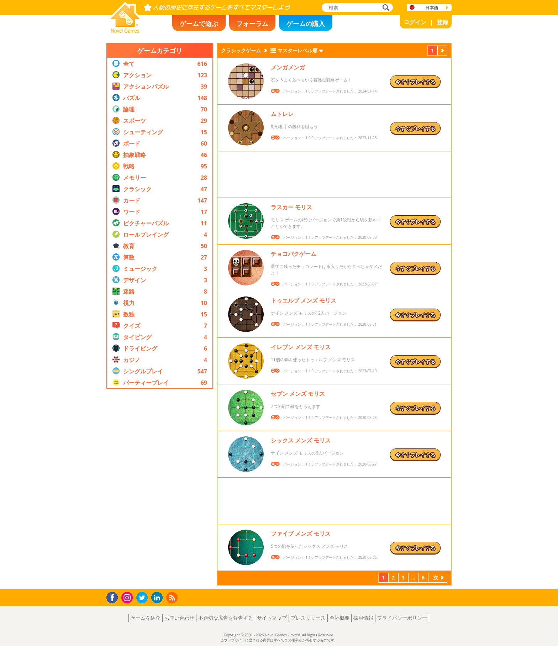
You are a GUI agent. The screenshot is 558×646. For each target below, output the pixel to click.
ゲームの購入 (305, 23)
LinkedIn (158, 598)
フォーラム (252, 23)
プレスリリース (308, 617)
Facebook (114, 597)
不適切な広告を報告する (225, 617)
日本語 (431, 8)
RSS (173, 597)
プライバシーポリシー (402, 617)
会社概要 (339, 617)
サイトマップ (272, 617)
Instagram (128, 597)
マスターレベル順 (297, 50)
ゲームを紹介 (145, 617)
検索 (385, 8)
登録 (442, 22)
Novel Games (124, 30)
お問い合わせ (179, 617)
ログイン (415, 22)
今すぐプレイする (415, 81)
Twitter (143, 598)
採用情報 (363, 617)
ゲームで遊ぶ (199, 23)
